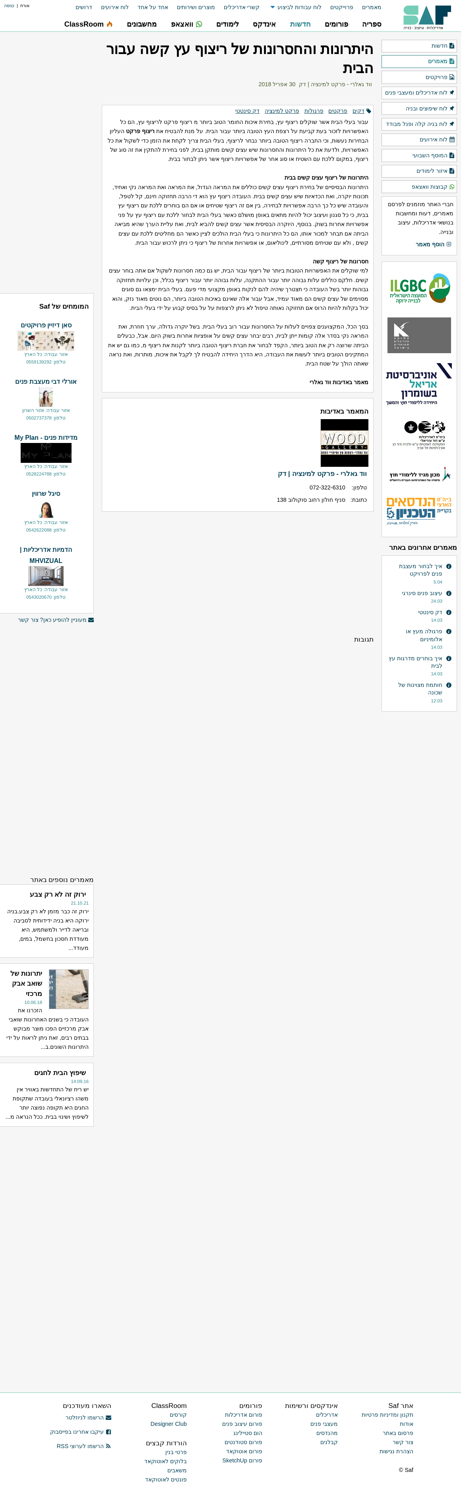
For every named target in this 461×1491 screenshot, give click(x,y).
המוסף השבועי (434, 155)
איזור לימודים (435, 171)
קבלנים (329, 1442)
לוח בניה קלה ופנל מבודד (420, 124)
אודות (406, 1424)
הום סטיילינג (247, 1433)
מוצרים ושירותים (196, 7)
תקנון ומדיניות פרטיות (387, 1415)
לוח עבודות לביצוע (299, 7)
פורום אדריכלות (243, 1415)
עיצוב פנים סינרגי (422, 593)
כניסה (9, 5)
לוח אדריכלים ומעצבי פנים (420, 93)
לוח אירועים (115, 7)
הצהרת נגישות (396, 1451)
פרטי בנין (176, 1452)
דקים (358, 111)
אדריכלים (327, 1415)
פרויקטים (440, 77)
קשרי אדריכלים (242, 7)
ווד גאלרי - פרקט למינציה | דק (335, 84)
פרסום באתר (398, 1433)
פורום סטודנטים (243, 1442)
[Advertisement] (238, 573)
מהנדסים (327, 1433)
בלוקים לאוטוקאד (165, 1461)
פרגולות (313, 111)
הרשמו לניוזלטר (88, 1417)
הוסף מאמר (434, 244)
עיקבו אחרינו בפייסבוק (80, 1432)
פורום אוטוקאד (244, 1451)
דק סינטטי (247, 111)
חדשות (443, 46)
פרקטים (337, 111)
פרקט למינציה (282, 111)
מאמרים (372, 7)
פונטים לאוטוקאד (166, 1479)
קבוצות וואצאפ (433, 187)
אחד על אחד (153, 7)
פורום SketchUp (242, 1460)
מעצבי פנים (324, 1424)
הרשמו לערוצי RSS (84, 1446)
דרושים (84, 7)
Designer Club (169, 1424)
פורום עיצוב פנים (242, 1424)
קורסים (178, 1415)
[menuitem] (367, 7)
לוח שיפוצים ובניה (430, 108)
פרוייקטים (341, 7)
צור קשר (403, 1442)
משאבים (177, 1470)
